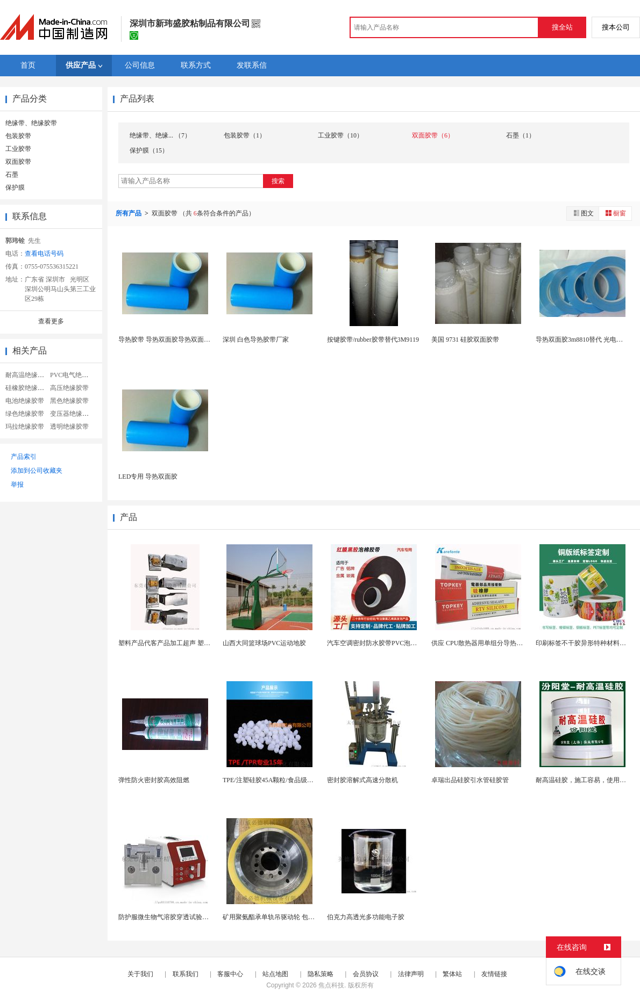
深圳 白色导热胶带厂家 (256, 339)
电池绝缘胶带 (24, 401)
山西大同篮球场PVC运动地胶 (264, 643)
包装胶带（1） (245, 135)
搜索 (278, 181)
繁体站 (452, 974)
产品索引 (24, 456)
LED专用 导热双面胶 (147, 476)
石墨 (11, 174)
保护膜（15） (149, 150)
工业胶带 (18, 149)
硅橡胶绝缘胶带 (28, 388)
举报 (17, 484)
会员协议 (366, 974)
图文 (583, 213)
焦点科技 (331, 985)
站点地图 (275, 974)
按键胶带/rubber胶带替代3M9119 (373, 339)
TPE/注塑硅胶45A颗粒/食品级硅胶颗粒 (278, 780)
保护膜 (15, 187)
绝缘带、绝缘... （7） (160, 135)
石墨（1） (520, 135)
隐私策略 (320, 974)
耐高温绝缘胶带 (28, 375)
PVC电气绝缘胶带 (75, 375)
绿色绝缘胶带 (24, 413)
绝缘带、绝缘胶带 (31, 123)
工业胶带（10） (340, 135)
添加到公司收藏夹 (36, 470)
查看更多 (51, 321)
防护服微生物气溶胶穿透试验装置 (166, 917)
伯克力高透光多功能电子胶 (365, 917)
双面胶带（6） (433, 135)
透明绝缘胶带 (69, 426)
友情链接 (494, 974)
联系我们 (185, 974)
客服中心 (230, 974)
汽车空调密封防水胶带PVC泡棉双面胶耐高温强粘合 (401, 643)
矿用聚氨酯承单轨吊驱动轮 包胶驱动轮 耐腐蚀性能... (298, 917)
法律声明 (411, 974)
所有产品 (129, 213)
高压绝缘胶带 (69, 388)
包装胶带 (18, 136)
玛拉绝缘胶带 (24, 426)
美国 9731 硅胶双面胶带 (465, 339)
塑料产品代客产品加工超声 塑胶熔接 (170, 643)
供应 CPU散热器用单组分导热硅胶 (480, 643)
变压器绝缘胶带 (72, 413)
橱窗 (615, 213)
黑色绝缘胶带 (69, 401)
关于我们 (140, 974)
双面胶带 (18, 161)
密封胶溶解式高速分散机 (362, 780)
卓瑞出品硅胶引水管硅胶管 (470, 780)
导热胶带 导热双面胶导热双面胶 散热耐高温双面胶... (193, 339)
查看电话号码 (44, 253)
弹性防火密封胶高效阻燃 (153, 780)
